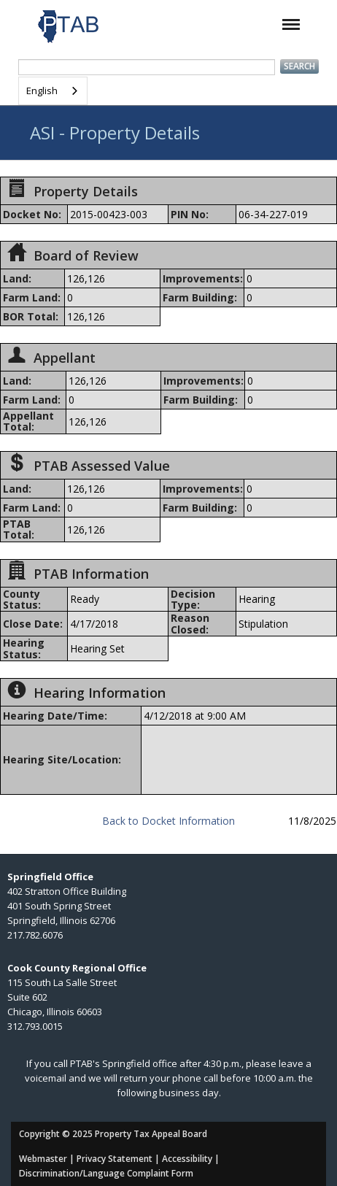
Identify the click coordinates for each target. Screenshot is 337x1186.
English (42, 90)
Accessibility (187, 1158)
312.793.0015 (35, 1026)
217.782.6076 (35, 935)
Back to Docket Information (168, 821)
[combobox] (53, 91)
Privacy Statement (114, 1158)
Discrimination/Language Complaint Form (106, 1173)
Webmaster (43, 1158)
